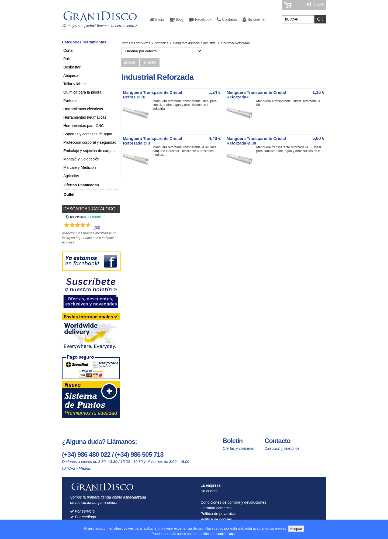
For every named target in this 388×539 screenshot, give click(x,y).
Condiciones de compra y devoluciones (232, 502)
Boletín (232, 440)
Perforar (70, 100)
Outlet (69, 194)
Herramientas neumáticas (84, 117)
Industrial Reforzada (235, 43)
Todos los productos (135, 43)
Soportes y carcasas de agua (87, 134)
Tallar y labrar (74, 84)
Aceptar (296, 529)
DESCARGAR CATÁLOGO (89, 209)
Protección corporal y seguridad (89, 142)
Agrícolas (71, 176)
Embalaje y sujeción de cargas (89, 151)
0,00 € (318, 4)
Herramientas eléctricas (83, 109)
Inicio (157, 19)
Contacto (227, 19)
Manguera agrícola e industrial (194, 43)
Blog (176, 19)
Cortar (68, 50)
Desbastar (72, 67)
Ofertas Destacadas (81, 185)
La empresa (209, 485)
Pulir (67, 59)
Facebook (200, 19)
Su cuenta (253, 19)
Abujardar (71, 75)
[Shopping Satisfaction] (82, 217)
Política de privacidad (217, 513)
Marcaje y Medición (79, 167)
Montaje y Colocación (81, 159)
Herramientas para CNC (83, 125)
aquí (233, 534)
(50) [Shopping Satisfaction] (96, 227)
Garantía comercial (215, 508)
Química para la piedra (82, 92)
